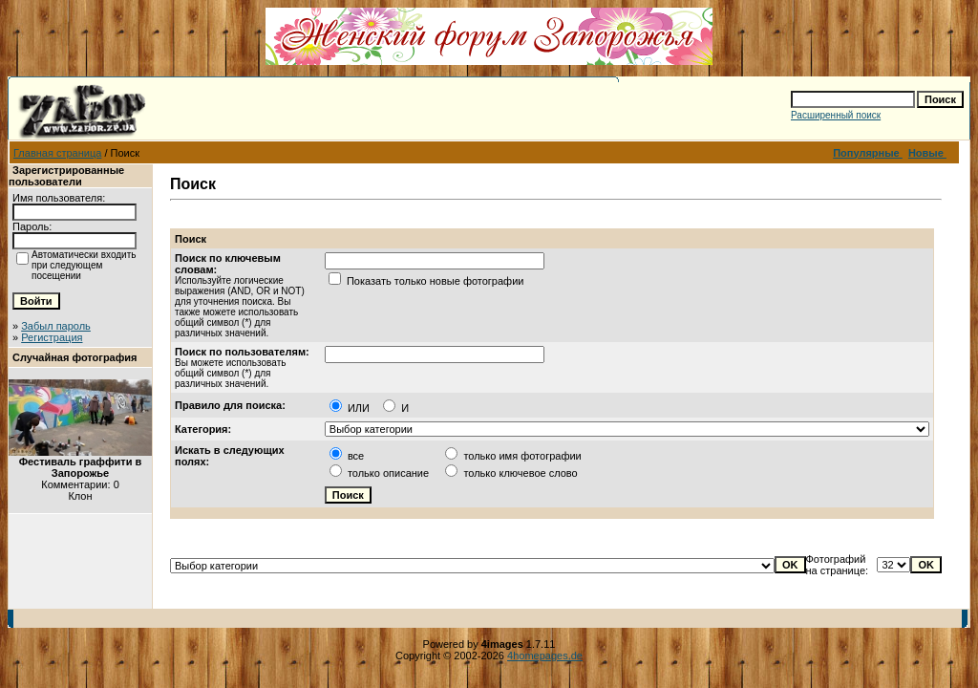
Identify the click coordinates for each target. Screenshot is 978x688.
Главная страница (57, 153)
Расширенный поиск (836, 115)
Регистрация (51, 337)
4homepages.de (545, 655)
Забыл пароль (56, 326)
